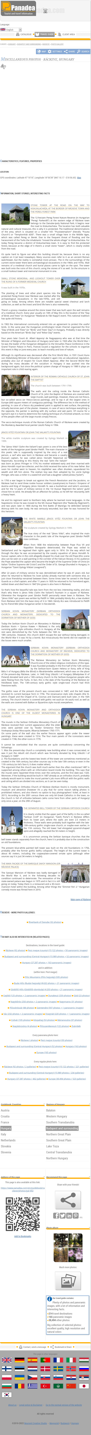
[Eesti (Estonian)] (20, 1368)
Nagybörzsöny (25, 1026)
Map (79, 177)
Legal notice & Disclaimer (30, 1404)
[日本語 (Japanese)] (84, 1386)
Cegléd (24, 995)
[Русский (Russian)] (84, 1368)
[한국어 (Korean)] (7, 1394)
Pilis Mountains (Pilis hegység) (46, 977)
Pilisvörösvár (22, 1007)
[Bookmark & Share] (68, 1200)
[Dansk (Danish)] (45, 1368)
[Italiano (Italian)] (71, 1360)
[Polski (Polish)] (7, 1377)
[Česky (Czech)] (32, 1377)
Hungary (12, 44)
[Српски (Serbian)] (84, 1377)
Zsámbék (76, 1026)
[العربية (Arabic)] (58, 1386)
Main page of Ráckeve (81, 899)
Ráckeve (46, 44)
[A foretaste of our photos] (68, 1281)
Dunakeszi (59, 995)
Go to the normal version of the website (64, 1404)
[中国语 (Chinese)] (71, 1386)
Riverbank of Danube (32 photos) (45, 922)
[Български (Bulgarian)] (7, 1386)
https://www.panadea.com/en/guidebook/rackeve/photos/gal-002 (23, 1189)
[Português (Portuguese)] (45, 1360)
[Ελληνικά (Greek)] (32, 1386)
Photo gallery (57, 44)
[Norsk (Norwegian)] (71, 1368)
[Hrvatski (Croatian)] (71, 1377)
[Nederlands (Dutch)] (32, 1368)
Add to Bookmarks (22, 1236)
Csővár (21, 1020)
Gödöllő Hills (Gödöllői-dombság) (46, 989)
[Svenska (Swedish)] (58, 1368)
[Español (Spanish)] (32, 1360)
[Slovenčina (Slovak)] (45, 1377)
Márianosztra (69, 1020)
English (9, 29)
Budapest (65, 1423)
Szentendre (60, 1007)
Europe (46, 1052)
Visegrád (67, 1013)
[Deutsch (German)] (20, 1360)
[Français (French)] (58, 1360)
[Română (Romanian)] (20, 1386)
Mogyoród (54, 1423)
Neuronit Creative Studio (35, 1423)
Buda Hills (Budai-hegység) (46, 983)
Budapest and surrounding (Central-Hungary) (46, 956)
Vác (23, 1013)
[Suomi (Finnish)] (7, 1368)
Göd (82, 995)
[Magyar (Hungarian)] (84, 1360)
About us (12, 1404)
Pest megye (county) (57, 950)
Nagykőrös (34, 1001)
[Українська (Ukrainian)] (20, 1377)
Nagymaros (70, 1001)
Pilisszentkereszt (54, 1026)
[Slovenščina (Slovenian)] (58, 1377)
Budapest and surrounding (29, 44)
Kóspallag (44, 1020)
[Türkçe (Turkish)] (45, 1386)
